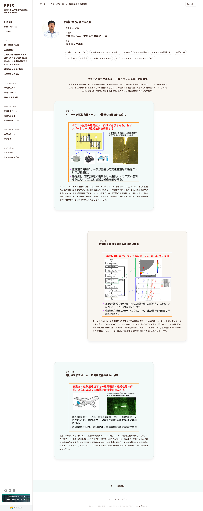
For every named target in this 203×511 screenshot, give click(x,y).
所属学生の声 (9, 88)
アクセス (8, 139)
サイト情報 (9, 152)
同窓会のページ (10, 111)
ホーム (43, 4)
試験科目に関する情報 (13, 69)
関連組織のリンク (11, 120)
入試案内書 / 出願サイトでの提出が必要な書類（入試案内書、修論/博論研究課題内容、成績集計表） (15, 60)
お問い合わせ (9, 134)
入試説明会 (9, 50)
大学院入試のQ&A (12, 74)
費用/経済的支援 (11, 97)
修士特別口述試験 (11, 45)
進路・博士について (12, 92)
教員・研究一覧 (10, 27)
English (191, 4)
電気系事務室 (9, 116)
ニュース (8, 31)
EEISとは (8, 22)
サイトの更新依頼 (11, 157)
